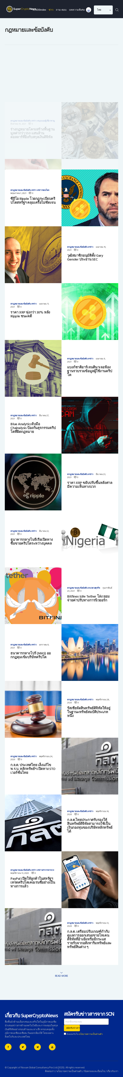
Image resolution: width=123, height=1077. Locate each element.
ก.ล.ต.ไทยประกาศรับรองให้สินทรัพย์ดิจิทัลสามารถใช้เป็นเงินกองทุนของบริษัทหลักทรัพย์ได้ (89, 825)
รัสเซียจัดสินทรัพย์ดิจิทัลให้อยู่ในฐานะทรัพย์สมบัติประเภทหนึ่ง (88, 712)
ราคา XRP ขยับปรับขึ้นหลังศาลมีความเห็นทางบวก (89, 485)
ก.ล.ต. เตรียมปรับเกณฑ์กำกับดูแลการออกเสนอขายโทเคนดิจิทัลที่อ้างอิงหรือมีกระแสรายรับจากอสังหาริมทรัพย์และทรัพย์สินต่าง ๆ (89, 939)
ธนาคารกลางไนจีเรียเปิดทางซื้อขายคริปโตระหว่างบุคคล (31, 541)
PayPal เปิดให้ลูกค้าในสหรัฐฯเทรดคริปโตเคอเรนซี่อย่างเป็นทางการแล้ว (32, 882)
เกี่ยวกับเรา (112, 1071)
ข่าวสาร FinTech (46, 870)
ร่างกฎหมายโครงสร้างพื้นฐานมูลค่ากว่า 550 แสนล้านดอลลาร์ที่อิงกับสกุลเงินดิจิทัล (32, 87)
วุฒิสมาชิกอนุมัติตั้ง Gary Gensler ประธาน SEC (85, 257)
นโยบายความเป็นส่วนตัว (91, 1034)
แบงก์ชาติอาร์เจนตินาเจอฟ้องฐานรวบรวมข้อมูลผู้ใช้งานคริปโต (89, 371)
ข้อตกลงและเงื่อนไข (94, 1071)
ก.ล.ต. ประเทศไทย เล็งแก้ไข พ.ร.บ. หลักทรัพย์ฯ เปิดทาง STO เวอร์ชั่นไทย (32, 769)
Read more (61, 976)
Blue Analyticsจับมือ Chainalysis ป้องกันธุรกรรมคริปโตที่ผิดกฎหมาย (33, 428)
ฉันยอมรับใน (83, 1034)
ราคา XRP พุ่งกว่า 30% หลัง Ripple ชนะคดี (30, 314)
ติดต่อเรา (50, 1071)
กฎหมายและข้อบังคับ (21, 74)
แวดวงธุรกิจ (95, 588)
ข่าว (35, 74)
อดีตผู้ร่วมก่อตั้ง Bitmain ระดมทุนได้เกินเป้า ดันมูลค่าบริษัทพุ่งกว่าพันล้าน (88, 142)
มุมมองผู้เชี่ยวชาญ (47, 74)
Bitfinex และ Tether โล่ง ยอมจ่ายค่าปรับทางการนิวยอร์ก (88, 598)
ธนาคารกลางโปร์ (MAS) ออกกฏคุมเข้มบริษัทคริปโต (30, 655)
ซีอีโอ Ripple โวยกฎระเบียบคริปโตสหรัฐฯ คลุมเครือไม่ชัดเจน (32, 200)
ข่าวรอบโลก (44, 190)
